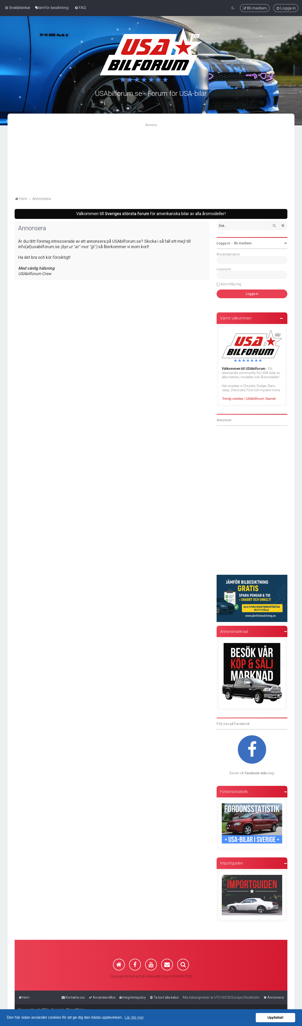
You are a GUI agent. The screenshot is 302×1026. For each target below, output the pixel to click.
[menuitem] (52, 7)
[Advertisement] (151, 160)
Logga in (223, 243)
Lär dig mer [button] (134, 1017)
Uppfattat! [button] (276, 1017)
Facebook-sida (256, 772)
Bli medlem (243, 243)
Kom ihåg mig (231, 283)
